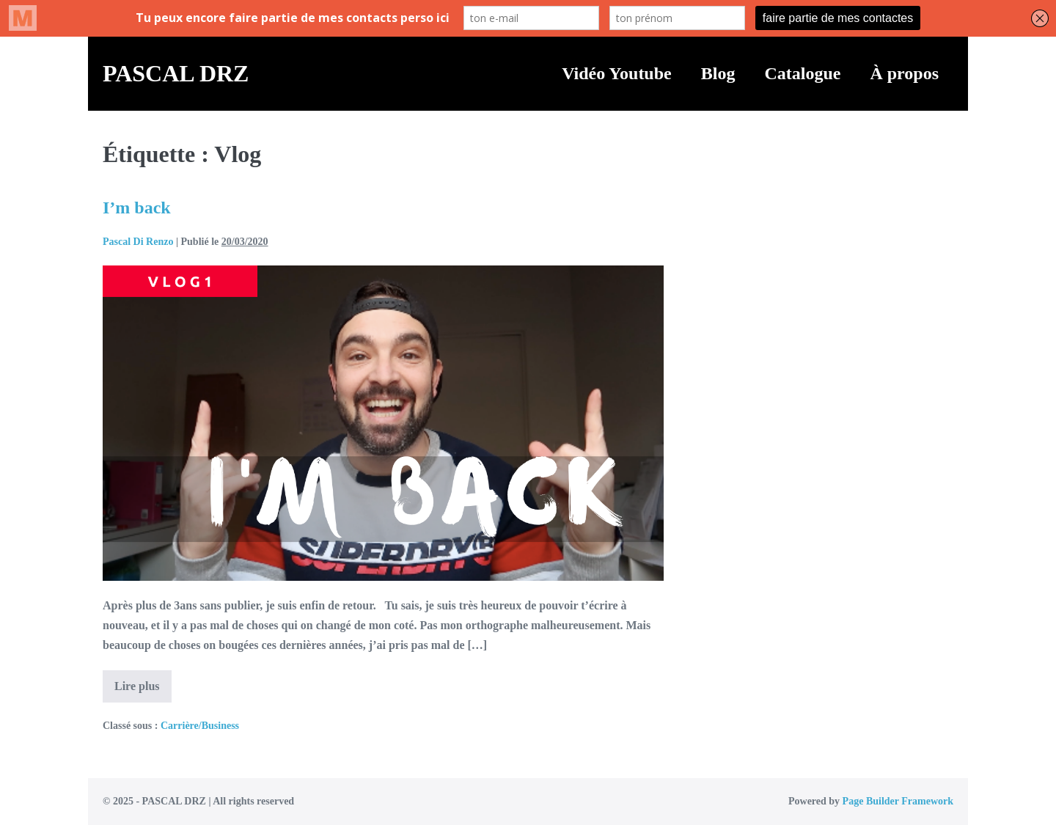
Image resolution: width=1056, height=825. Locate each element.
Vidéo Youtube (617, 73)
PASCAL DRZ (176, 73)
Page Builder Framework (898, 801)
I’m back (137, 207)
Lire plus (143, 691)
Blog (718, 73)
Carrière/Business (200, 725)
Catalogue (802, 73)
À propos (904, 73)
